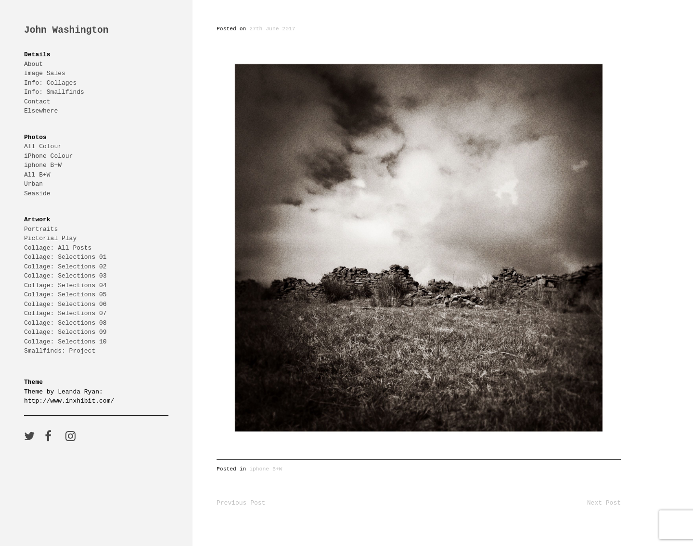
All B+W (37, 174)
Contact (37, 101)
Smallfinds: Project (59, 350)
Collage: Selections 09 (65, 332)
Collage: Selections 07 (65, 313)
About (33, 64)
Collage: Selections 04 (65, 285)
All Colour (43, 146)
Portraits (41, 229)
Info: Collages (50, 82)
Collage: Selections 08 (65, 322)
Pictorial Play (50, 238)
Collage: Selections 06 (65, 304)
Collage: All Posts (57, 247)
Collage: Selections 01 (65, 257)
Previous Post (241, 502)
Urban (33, 183)
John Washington (66, 30)
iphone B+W (43, 165)
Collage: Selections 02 (65, 266)
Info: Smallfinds (54, 92)
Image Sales (44, 73)
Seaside (37, 193)
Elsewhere (41, 110)
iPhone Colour (48, 156)
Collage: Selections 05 (65, 294)
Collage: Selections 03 (65, 275)
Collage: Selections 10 (65, 341)
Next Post (604, 502)
